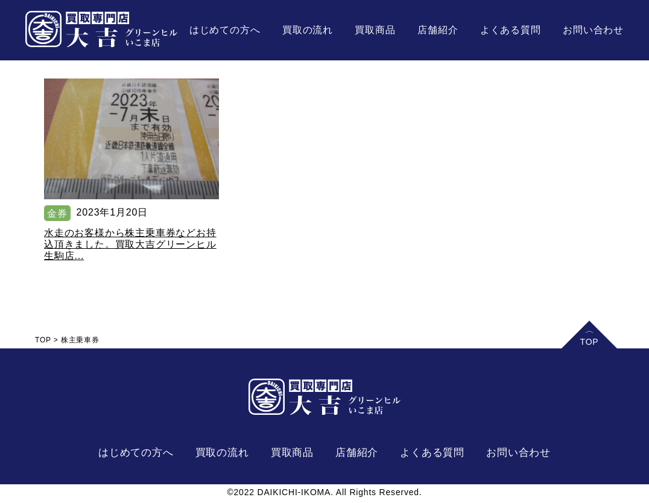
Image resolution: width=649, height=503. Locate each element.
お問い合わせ (593, 30)
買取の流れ (307, 30)
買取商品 (375, 30)
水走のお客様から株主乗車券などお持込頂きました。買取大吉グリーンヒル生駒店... (130, 244)
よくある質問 (510, 30)
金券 (57, 213)
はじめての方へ (225, 30)
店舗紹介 (437, 30)
